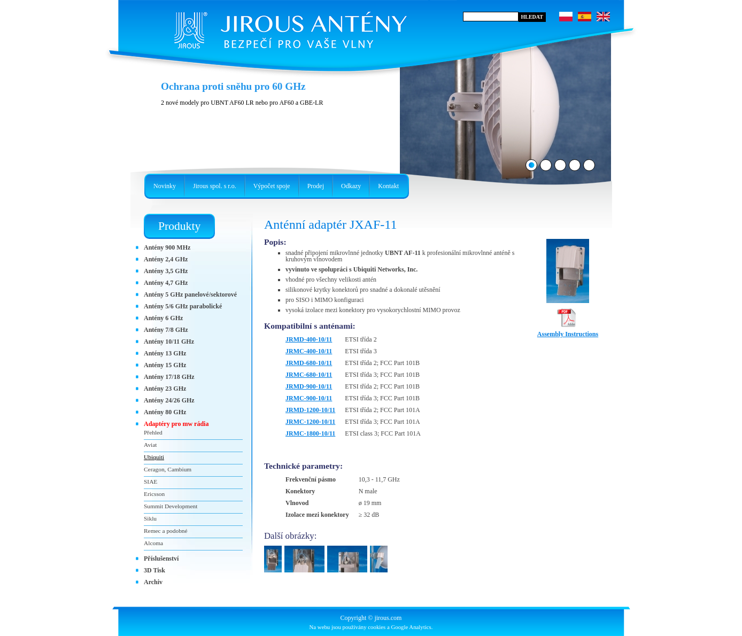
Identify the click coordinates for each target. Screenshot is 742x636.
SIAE (150, 481)
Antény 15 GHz (165, 365)
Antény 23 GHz (165, 388)
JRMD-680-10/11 (308, 363)
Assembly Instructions (567, 331)
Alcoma (153, 543)
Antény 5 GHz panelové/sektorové (190, 294)
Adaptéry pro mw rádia (176, 424)
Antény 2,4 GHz (166, 259)
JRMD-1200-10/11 (310, 410)
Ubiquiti (154, 457)
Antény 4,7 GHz (166, 283)
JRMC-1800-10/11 (310, 433)
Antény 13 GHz (165, 353)
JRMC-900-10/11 (308, 398)
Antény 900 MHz (167, 247)
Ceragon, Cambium (167, 469)
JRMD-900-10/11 (308, 386)
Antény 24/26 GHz (169, 400)
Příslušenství (161, 558)
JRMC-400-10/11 (308, 351)
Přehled (153, 432)
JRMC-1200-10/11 (310, 421)
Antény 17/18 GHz (169, 377)
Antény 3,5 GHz (166, 271)
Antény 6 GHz (163, 318)
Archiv (153, 582)
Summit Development (170, 506)
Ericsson (154, 494)
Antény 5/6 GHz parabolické (183, 306)
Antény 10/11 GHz (169, 341)
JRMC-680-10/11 (308, 374)
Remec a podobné (166, 531)
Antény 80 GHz (165, 412)
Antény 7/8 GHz (166, 330)
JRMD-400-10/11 (308, 339)
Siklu (150, 518)
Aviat (150, 444)
